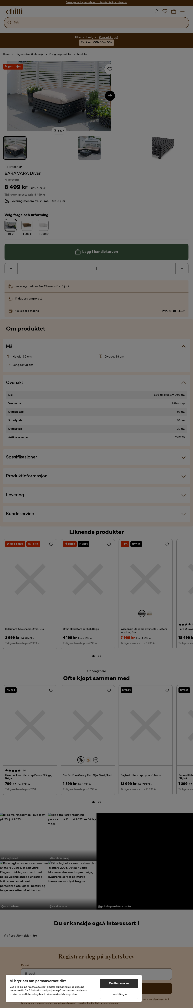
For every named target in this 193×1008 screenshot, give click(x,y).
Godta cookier (119, 983)
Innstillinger (119, 994)
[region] (74, 988)
